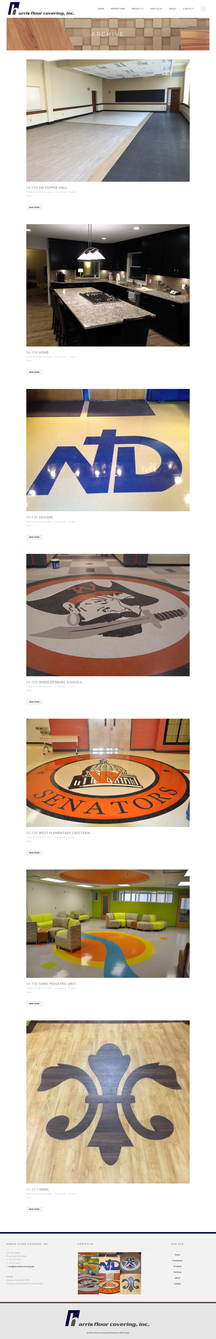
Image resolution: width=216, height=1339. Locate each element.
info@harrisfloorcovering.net (21, 1266)
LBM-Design (124, 1333)
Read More (34, 207)
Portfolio (177, 1272)
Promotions (177, 1260)
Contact (177, 1283)
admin (49, 192)
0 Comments (60, 192)
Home (44, 352)
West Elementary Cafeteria (64, 833)
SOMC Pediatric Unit (57, 983)
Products (177, 1266)
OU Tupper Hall (53, 187)
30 (72, 1194)
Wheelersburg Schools (60, 682)
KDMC (44, 1189)
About (177, 1278)
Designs (46, 517)
